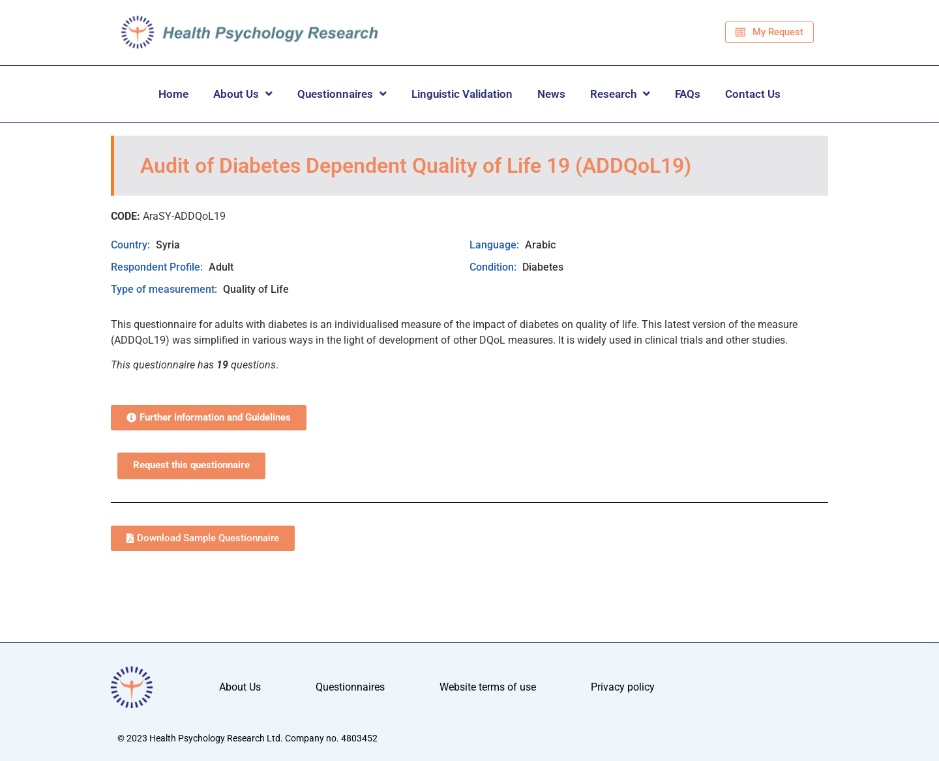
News (551, 93)
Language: (496, 245)
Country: (132, 245)
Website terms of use (488, 687)
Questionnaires (342, 94)
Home (173, 93)
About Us (243, 94)
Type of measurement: (165, 289)
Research (620, 94)
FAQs (687, 93)
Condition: (494, 267)
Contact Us (753, 93)
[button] (208, 417)
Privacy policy (623, 687)
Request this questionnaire (191, 465)
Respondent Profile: (158, 267)
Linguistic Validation (462, 93)
